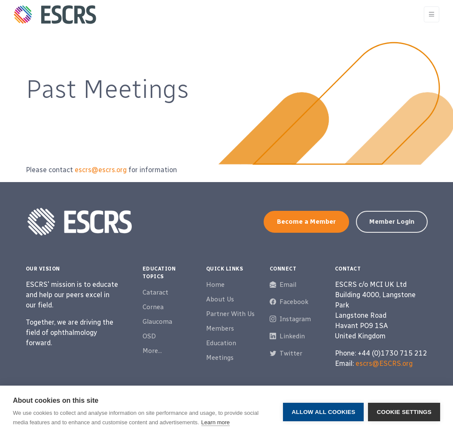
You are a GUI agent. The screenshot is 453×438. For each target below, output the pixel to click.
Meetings (220, 358)
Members (220, 328)
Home (215, 285)
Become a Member (306, 221)
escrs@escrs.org (101, 170)
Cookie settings (404, 412)
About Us (220, 299)
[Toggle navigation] (431, 14)
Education (221, 343)
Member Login (391, 221)
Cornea (153, 307)
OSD (149, 336)
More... (152, 351)
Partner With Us (230, 314)
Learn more (215, 422)
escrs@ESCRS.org (384, 363)
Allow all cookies (323, 412)
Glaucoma (157, 321)
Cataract (155, 292)
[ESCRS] (55, 14)
